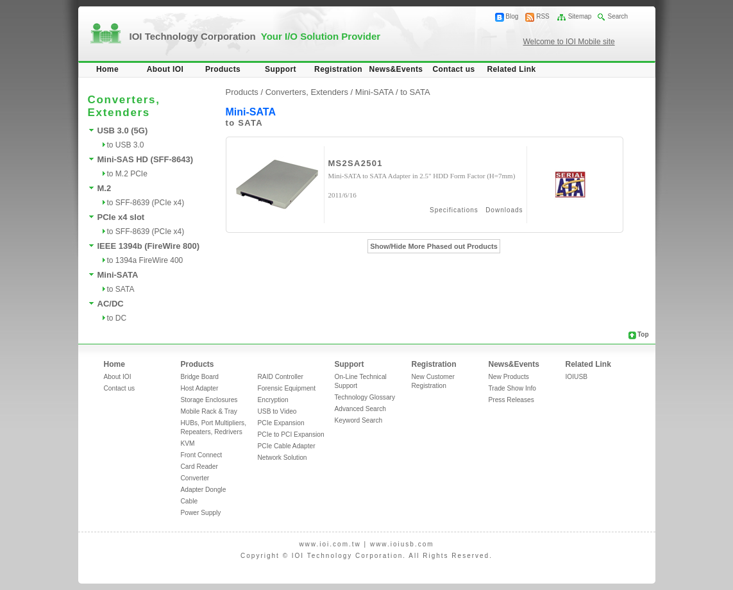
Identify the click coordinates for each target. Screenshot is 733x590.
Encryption (273, 399)
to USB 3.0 (125, 144)
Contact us (453, 69)
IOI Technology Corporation (255, 36)
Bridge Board (200, 376)
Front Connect (202, 455)
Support (280, 69)
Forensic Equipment (287, 388)
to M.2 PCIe (127, 173)
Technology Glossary (365, 397)
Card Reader (199, 466)
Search (617, 16)
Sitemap (580, 16)
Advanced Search (360, 408)
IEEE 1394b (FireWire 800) (148, 246)
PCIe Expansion (281, 422)
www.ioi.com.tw (329, 544)
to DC (117, 318)
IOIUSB (577, 376)
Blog (511, 16)
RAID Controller (280, 376)
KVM (188, 443)
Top (643, 334)
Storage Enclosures (209, 399)
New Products (509, 376)
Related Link (511, 69)
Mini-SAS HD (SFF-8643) (145, 159)
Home (107, 69)
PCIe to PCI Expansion (291, 434)
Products (222, 69)
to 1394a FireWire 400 (145, 260)
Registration (338, 69)
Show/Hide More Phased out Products (434, 246)
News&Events (396, 69)
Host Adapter (200, 388)
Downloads (504, 210)
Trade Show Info (512, 388)
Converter (195, 478)
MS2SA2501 (355, 163)
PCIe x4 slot (121, 217)
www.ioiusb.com (402, 544)
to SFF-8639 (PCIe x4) (146, 202)
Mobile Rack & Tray (209, 411)
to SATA (121, 289)
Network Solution (282, 457)
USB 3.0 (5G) (122, 130)
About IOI (165, 69)
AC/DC (110, 303)
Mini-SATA (118, 275)
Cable (189, 501)
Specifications (454, 210)
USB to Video (277, 411)
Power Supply (201, 512)
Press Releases (511, 399)
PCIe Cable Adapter (287, 446)
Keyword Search (359, 420)
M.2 (104, 188)
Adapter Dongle (203, 489)
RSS (543, 16)
